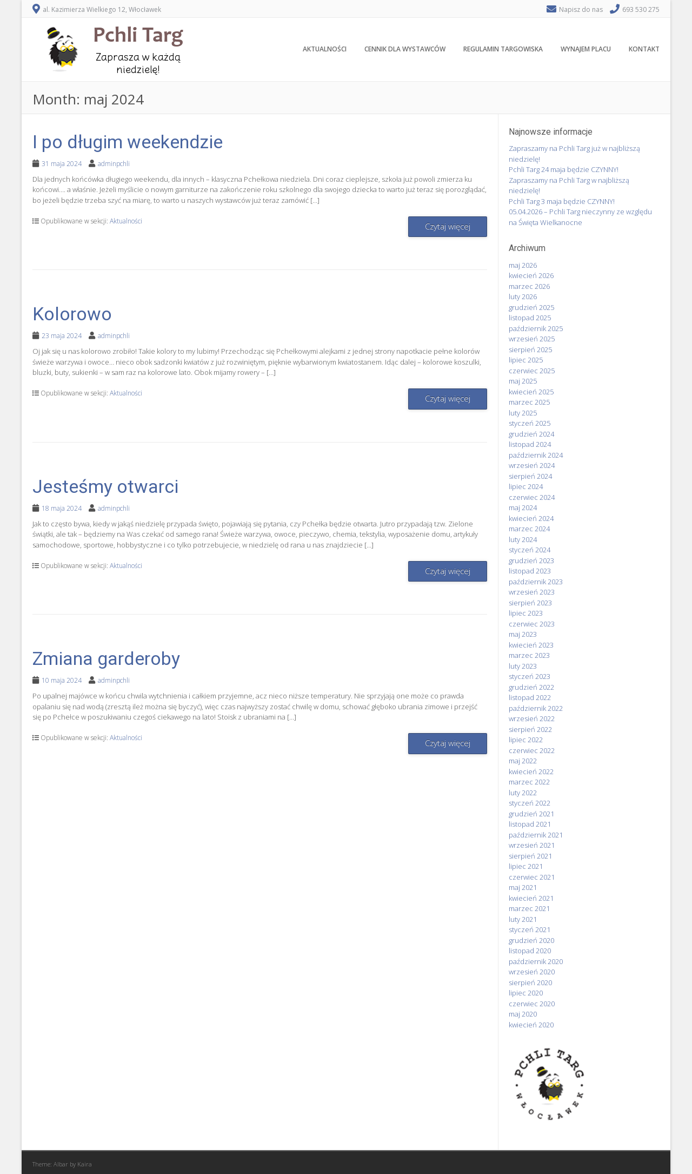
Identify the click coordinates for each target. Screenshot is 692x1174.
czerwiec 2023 (532, 624)
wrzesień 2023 (532, 592)
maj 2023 (523, 634)
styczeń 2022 (529, 803)
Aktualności (325, 49)
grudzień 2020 (531, 940)
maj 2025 (523, 381)
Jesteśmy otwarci (105, 486)
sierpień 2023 (530, 603)
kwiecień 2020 (531, 1025)
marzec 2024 (529, 528)
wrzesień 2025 (532, 339)
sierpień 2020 (530, 982)
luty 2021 (523, 919)
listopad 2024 (530, 444)
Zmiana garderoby (106, 658)
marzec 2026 (529, 286)
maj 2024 (523, 507)
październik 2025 (536, 328)
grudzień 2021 (531, 814)
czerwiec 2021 (532, 877)
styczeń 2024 (529, 550)
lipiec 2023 (526, 613)
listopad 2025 (530, 317)
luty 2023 (523, 666)
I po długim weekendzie (127, 142)
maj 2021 (523, 887)
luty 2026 (523, 296)
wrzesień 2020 (532, 972)
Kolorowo (72, 314)
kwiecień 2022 (531, 771)
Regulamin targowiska (503, 49)
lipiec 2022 (526, 739)
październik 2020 (536, 961)
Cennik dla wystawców (404, 49)
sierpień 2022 (530, 729)
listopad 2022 (530, 697)
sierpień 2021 (530, 856)
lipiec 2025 (526, 360)
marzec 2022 (529, 782)
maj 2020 (523, 1014)
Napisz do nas (581, 9)
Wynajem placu (586, 49)
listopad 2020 (530, 950)
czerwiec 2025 (532, 370)
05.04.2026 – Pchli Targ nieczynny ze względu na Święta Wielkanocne (580, 217)
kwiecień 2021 (531, 898)
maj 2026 (523, 265)
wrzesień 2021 (532, 845)
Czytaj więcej (447, 226)
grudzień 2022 (531, 687)
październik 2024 (536, 455)
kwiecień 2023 (531, 645)
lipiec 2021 (526, 866)
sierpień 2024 (530, 476)
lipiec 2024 (526, 486)
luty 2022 (523, 792)
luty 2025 (523, 413)
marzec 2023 (529, 655)
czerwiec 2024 (532, 497)
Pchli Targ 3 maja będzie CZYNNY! (562, 201)
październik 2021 (536, 835)
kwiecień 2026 (531, 275)
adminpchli (114, 163)
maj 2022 (523, 761)
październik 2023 (536, 581)
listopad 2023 (530, 571)
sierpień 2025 (530, 349)
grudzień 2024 (531, 434)
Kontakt (644, 49)
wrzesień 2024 (532, 465)
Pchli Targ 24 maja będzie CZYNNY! (563, 169)
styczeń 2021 (529, 929)
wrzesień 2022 (532, 718)
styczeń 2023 (529, 676)
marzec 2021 (529, 908)
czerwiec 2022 (532, 750)
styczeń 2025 (529, 423)
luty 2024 (523, 539)
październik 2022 (536, 708)
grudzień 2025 (531, 307)
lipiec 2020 (526, 993)
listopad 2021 (530, 824)
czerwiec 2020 (532, 1003)
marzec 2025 (529, 402)
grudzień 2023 (531, 560)
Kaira (84, 1164)
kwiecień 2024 (531, 518)
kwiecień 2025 (531, 392)
